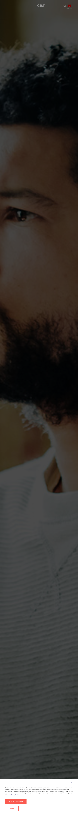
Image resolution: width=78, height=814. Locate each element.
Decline (12, 808)
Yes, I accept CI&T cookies (15, 801)
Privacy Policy (15, 795)
